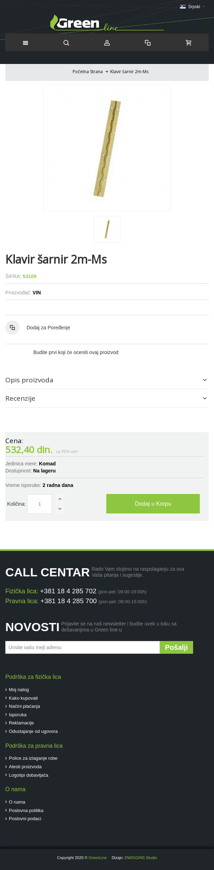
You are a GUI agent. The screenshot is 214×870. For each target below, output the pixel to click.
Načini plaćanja (24, 706)
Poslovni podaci (25, 818)
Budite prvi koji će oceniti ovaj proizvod (75, 352)
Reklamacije (21, 722)
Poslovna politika (26, 810)
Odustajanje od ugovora (33, 731)
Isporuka (18, 714)
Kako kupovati (23, 698)
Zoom (107, 148)
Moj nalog (19, 689)
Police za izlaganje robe (33, 758)
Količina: (16, 504)
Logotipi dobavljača (28, 775)
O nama (17, 802)
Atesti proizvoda (25, 766)
